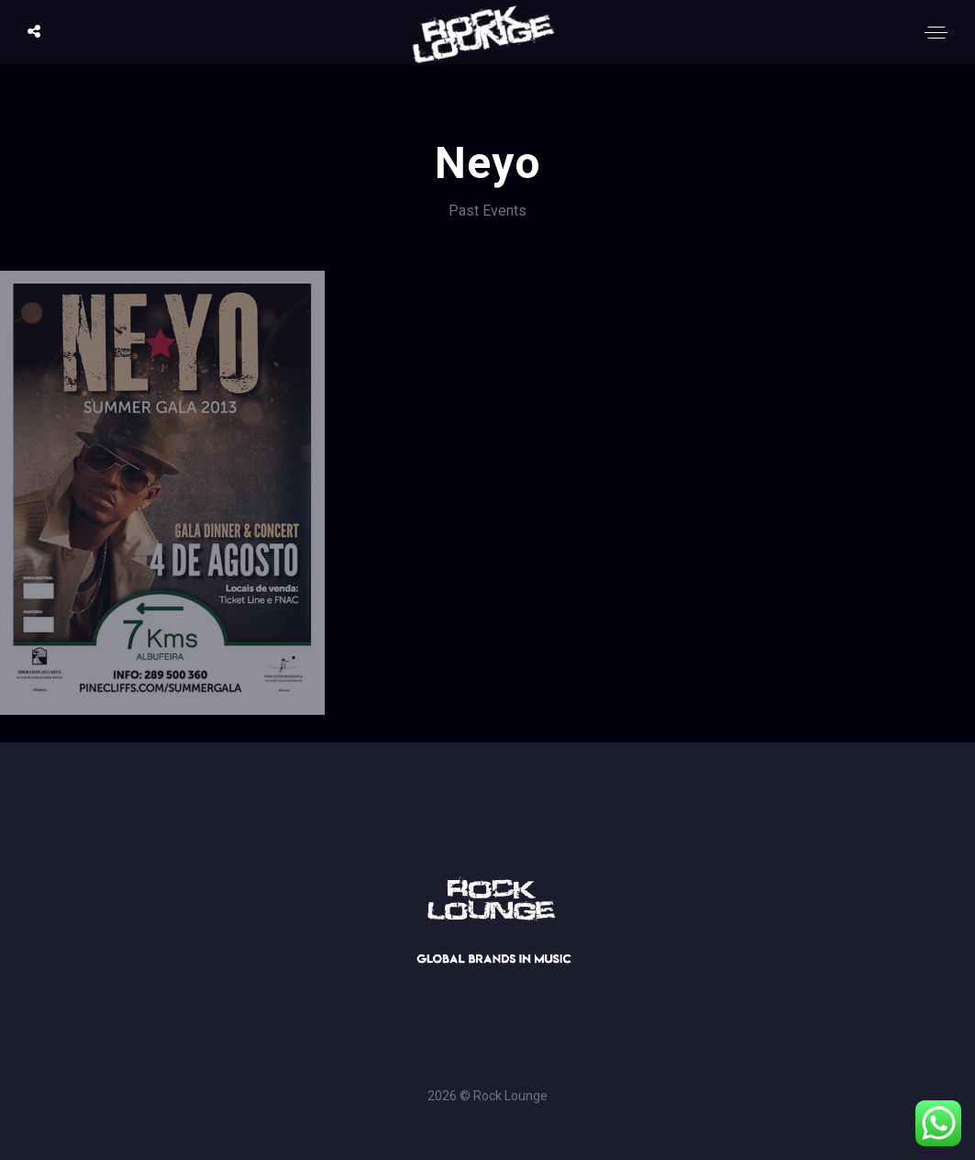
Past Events (487, 210)
